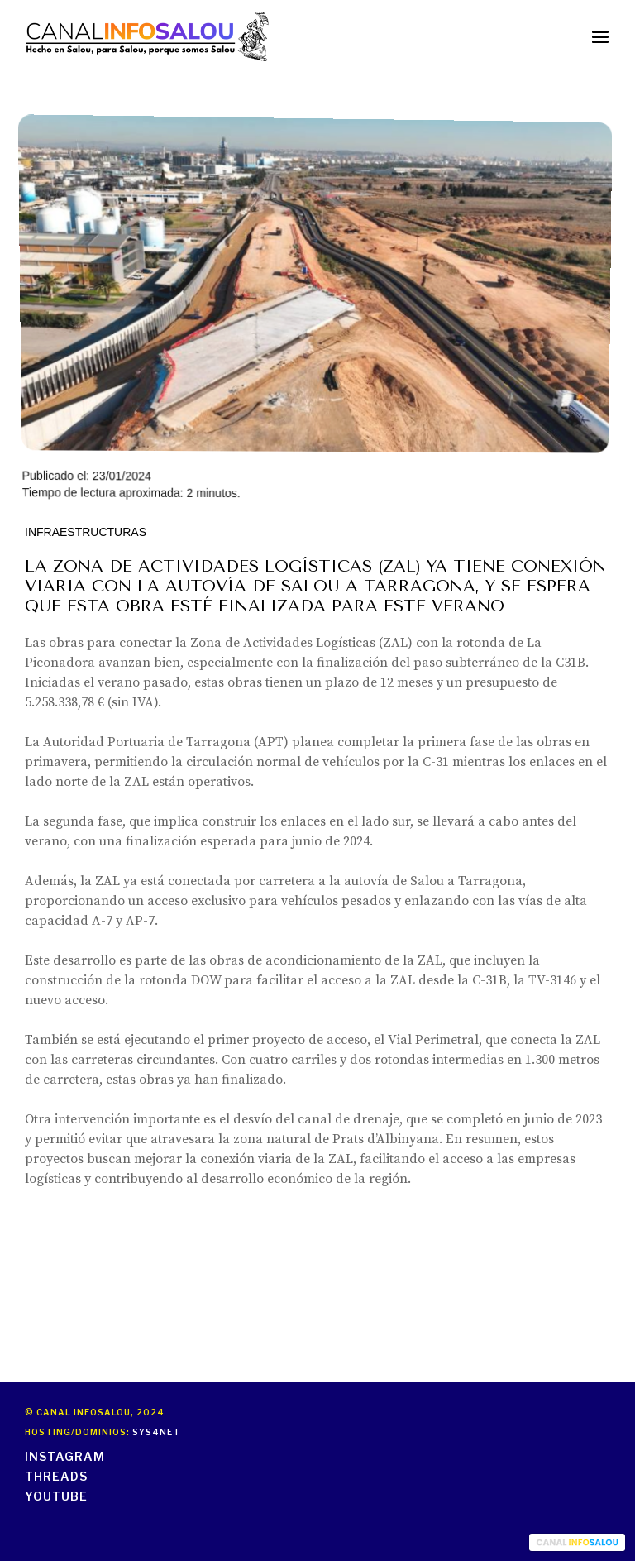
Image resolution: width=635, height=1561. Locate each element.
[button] (600, 37)
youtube (56, 1496)
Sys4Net (156, 1432)
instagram (65, 1456)
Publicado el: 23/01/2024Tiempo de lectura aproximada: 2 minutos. (315, 307)
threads (56, 1476)
